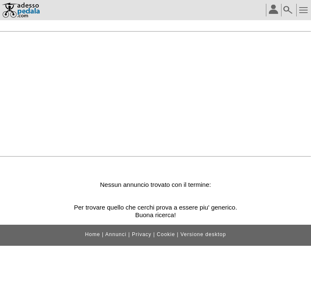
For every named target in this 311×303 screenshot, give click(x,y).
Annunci (115, 234)
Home (92, 234)
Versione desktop (203, 234)
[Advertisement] (155, 94)
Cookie (166, 234)
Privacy (141, 234)
